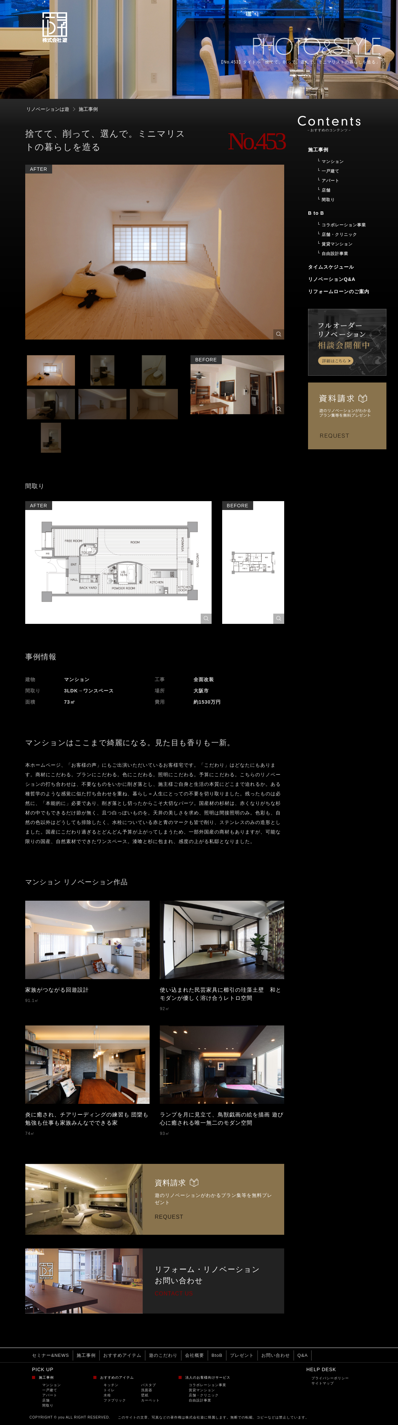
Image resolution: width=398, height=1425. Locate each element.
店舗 (46, 1400)
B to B (316, 213)
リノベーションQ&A (331, 279)
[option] (154, 255)
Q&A (302, 1355)
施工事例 (86, 1355)
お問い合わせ (275, 1355)
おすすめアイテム (122, 1355)
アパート (49, 1395)
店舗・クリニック (204, 1395)
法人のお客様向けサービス (207, 1377)
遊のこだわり (163, 1355)
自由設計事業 (200, 1400)
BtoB (217, 1355)
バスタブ (148, 1385)
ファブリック (115, 1400)
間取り (47, 1405)
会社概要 (194, 1355)
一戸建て (49, 1390)
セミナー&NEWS (50, 1355)
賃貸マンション (202, 1390)
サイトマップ (322, 1383)
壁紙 (145, 1395)
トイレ (109, 1390)
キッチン (111, 1385)
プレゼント (242, 1355)
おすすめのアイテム (117, 1377)
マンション (51, 1385)
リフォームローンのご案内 (338, 291)
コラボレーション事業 (207, 1385)
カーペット (150, 1400)
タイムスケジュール (331, 267)
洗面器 (146, 1390)
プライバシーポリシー (330, 1378)
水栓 (107, 1395)
